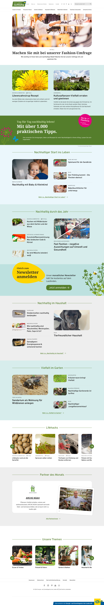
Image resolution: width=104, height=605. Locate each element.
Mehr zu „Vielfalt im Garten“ (52, 413)
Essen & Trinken (17, 10)
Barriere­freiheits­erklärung (53, 580)
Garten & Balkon (38, 10)
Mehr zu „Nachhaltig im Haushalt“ (52, 353)
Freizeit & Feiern (27, 10)
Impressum (31, 580)
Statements (51, 4)
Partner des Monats (52, 475)
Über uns (33, 4)
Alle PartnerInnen (52, 519)
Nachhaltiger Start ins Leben (52, 152)
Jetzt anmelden (57, 287)
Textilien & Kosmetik (75, 10)
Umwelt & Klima (87, 10)
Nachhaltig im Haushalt (52, 303)
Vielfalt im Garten (52, 368)
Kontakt (57, 4)
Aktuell (27, 4)
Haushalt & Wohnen (50, 10)
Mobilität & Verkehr (63, 10)
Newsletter (72, 580)
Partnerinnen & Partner (42, 4)
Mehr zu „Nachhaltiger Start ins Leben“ (52, 197)
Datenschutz (40, 580)
